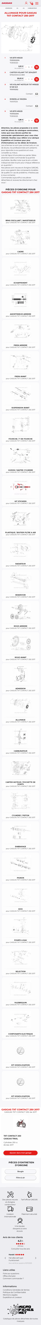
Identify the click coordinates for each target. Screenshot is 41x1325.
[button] (20, 1123)
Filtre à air (20, 1178)
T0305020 (14, 63)
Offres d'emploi (9, 1276)
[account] (26, 3)
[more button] (31, 67)
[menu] (36, 3)
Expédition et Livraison (12, 1297)
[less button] (25, 67)
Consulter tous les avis (20, 1249)
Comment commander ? (13, 1279)
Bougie (20, 1171)
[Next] (23, 8)
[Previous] (18, 8)
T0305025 (14, 116)
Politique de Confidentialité (14, 1292)
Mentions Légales (10, 1295)
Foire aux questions (11, 1274)
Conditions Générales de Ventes (16, 1290)
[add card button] (36, 67)
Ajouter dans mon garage (20, 1153)
